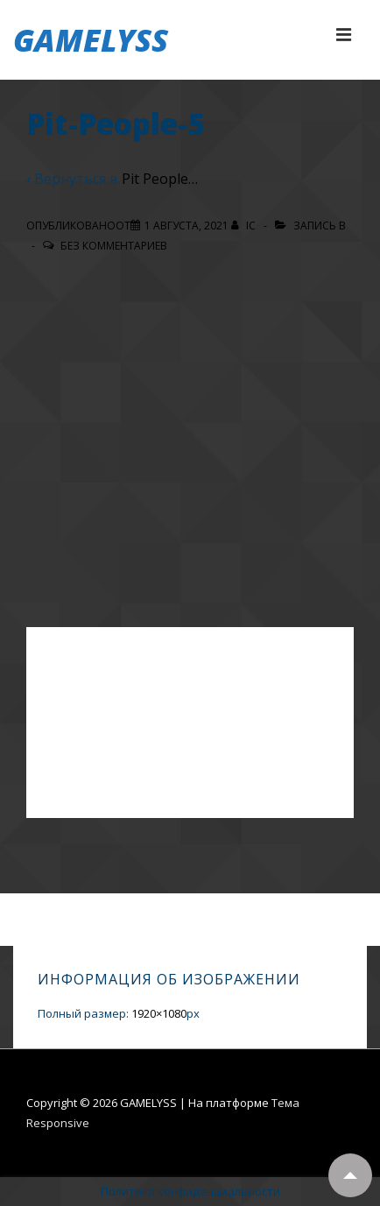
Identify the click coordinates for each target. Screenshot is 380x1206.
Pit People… (160, 178)
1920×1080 (158, 1013)
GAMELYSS (90, 39)
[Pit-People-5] (186, 225)
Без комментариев (113, 245)
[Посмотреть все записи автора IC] (244, 225)
